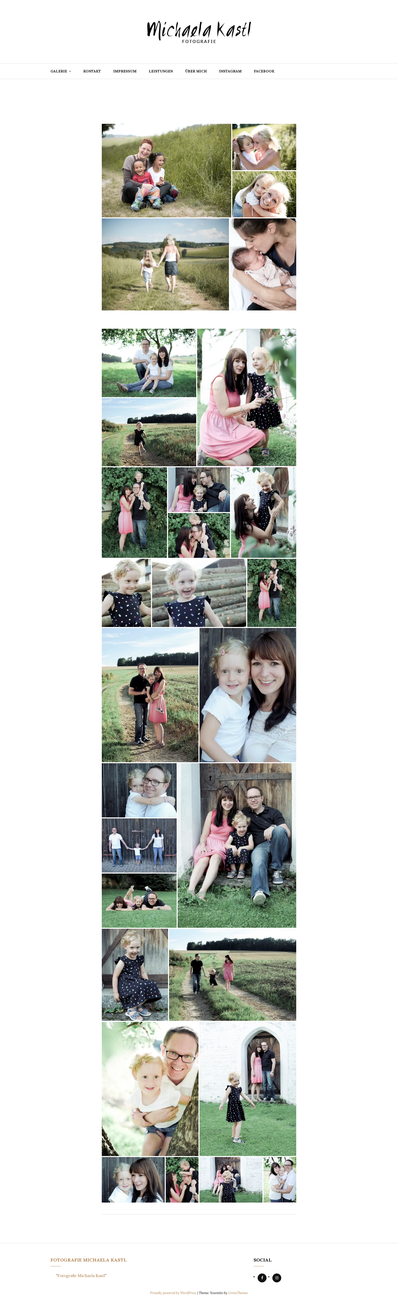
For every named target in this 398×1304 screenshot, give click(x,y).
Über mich (196, 71)
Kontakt (92, 71)
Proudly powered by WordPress (173, 1293)
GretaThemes (238, 1293)
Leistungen (161, 71)
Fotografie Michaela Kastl (89, 1260)
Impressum (125, 71)
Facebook (264, 71)
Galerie (59, 71)
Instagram (230, 71)
